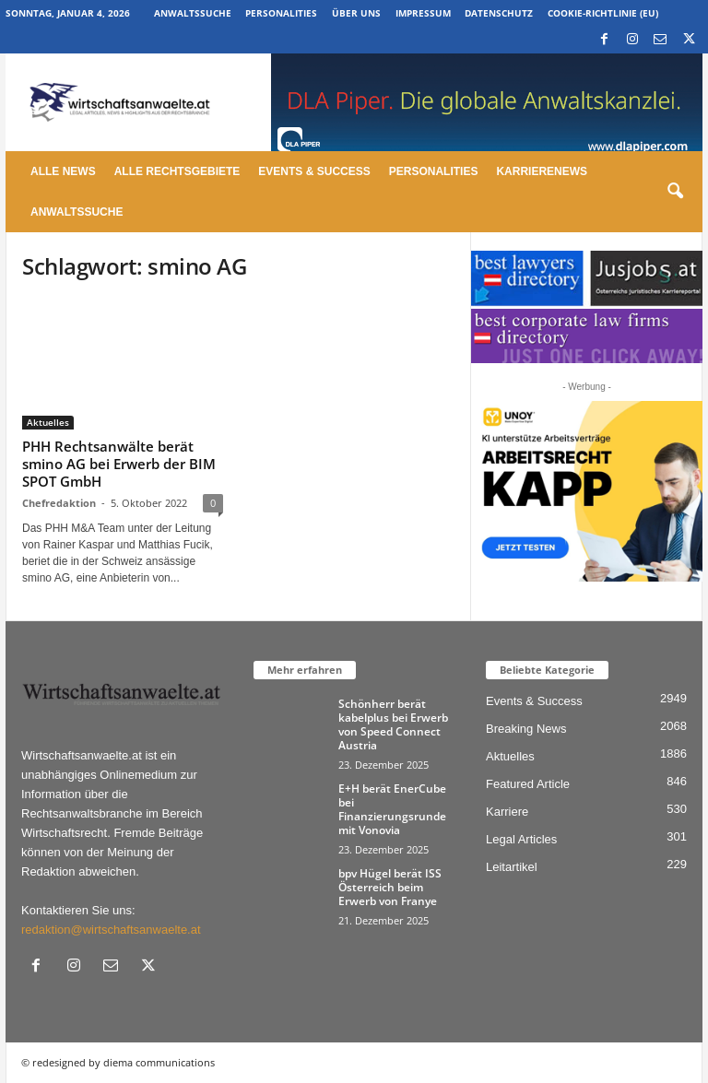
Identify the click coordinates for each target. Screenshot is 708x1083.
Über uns (356, 12)
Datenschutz (499, 12)
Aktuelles (48, 422)
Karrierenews (541, 171)
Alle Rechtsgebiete (177, 171)
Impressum (423, 12)
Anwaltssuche (192, 12)
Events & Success (314, 171)
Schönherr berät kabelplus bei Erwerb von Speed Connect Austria (393, 724)
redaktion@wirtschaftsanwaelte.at (111, 929)
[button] (675, 191)
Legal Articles (521, 839)
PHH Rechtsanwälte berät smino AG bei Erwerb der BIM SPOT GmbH (119, 463)
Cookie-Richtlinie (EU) (603, 12)
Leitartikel (511, 867)
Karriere (507, 811)
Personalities (281, 12)
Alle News (63, 171)
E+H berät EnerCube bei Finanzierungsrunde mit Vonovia (392, 809)
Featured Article (528, 784)
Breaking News (526, 729)
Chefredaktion (59, 503)
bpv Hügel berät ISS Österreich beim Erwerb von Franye (390, 887)
